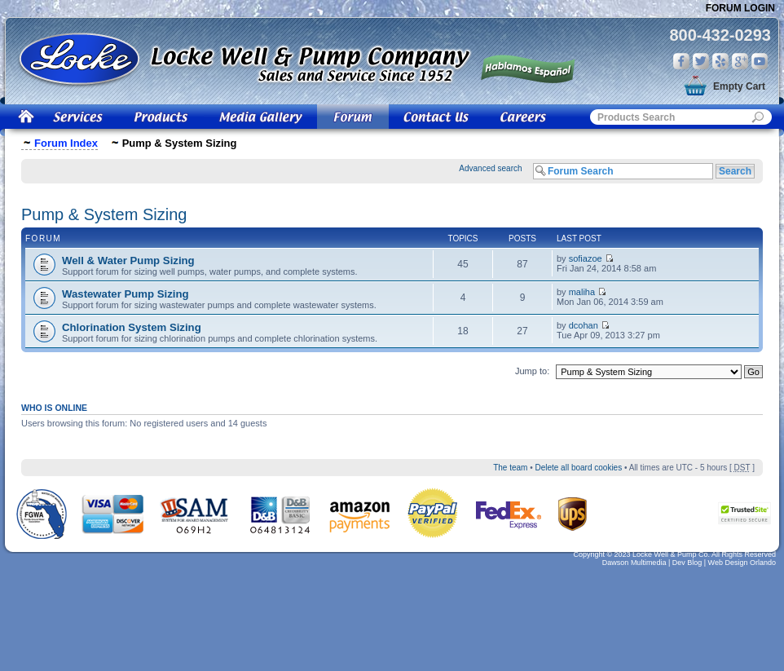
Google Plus (740, 61)
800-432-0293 (720, 35)
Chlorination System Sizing (131, 327)
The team (510, 467)
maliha (582, 292)
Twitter (701, 61)
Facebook (681, 61)
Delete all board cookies (578, 467)
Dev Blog (687, 562)
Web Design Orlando (742, 562)
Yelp (720, 61)
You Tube (759, 61)
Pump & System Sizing (104, 214)
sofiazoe (585, 258)
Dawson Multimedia (634, 562)
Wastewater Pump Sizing (125, 294)
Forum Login (740, 8)
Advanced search (490, 168)
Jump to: (532, 371)
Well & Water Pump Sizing (128, 260)
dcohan (583, 325)
